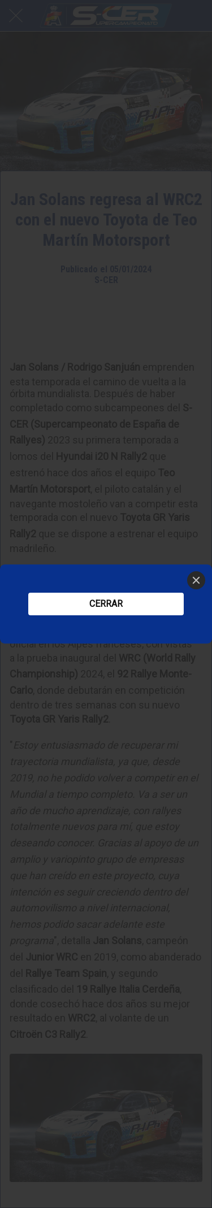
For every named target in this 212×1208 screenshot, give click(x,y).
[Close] (196, 580)
